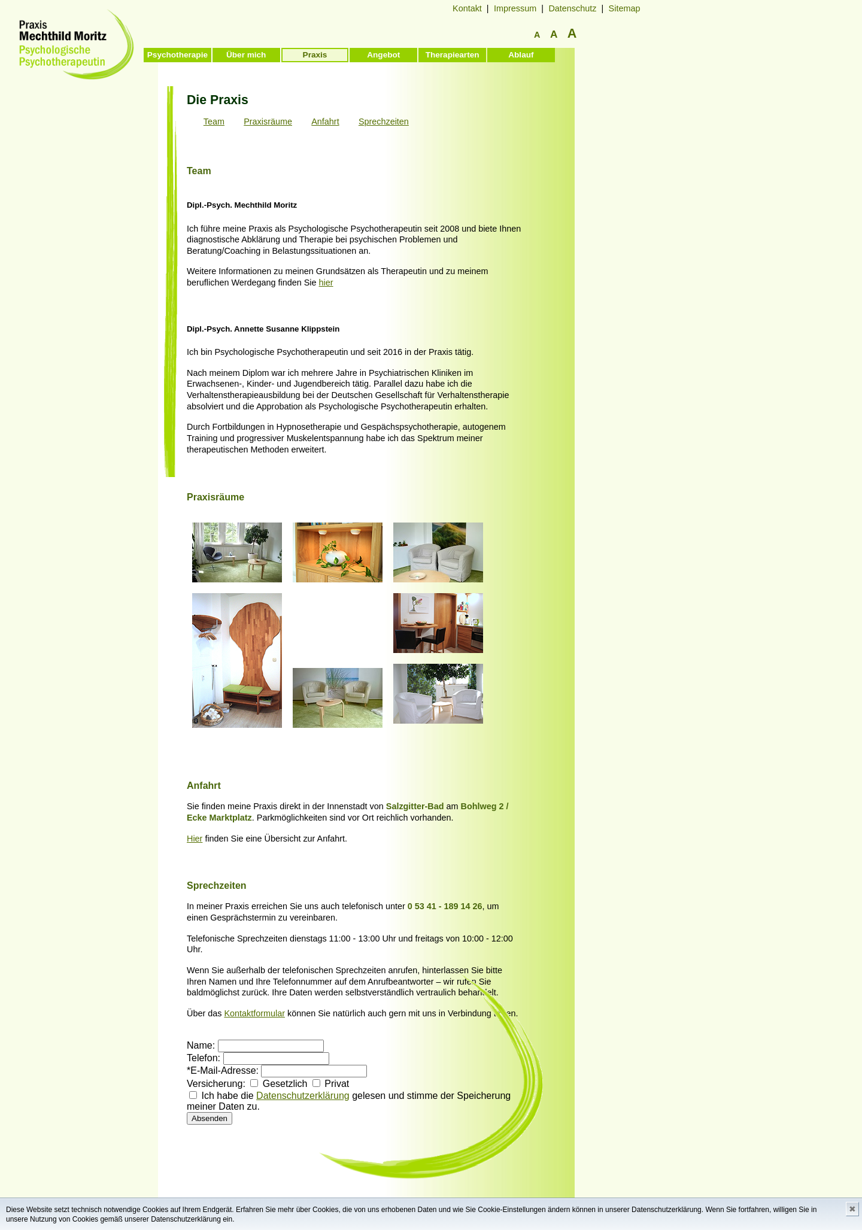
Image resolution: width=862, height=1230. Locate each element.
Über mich (246, 54)
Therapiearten (452, 54)
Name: (201, 1045)
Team (214, 121)
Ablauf (520, 54)
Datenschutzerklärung (303, 1096)
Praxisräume (268, 121)
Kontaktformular (254, 1013)
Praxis (315, 54)
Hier (194, 838)
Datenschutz (572, 8)
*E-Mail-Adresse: (223, 1070)
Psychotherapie (177, 54)
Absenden (209, 1118)
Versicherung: (216, 1084)
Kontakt (467, 8)
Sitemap (625, 8)
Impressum (515, 8)
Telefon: (203, 1058)
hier (326, 282)
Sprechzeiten (384, 121)
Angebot (383, 54)
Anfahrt (325, 121)
